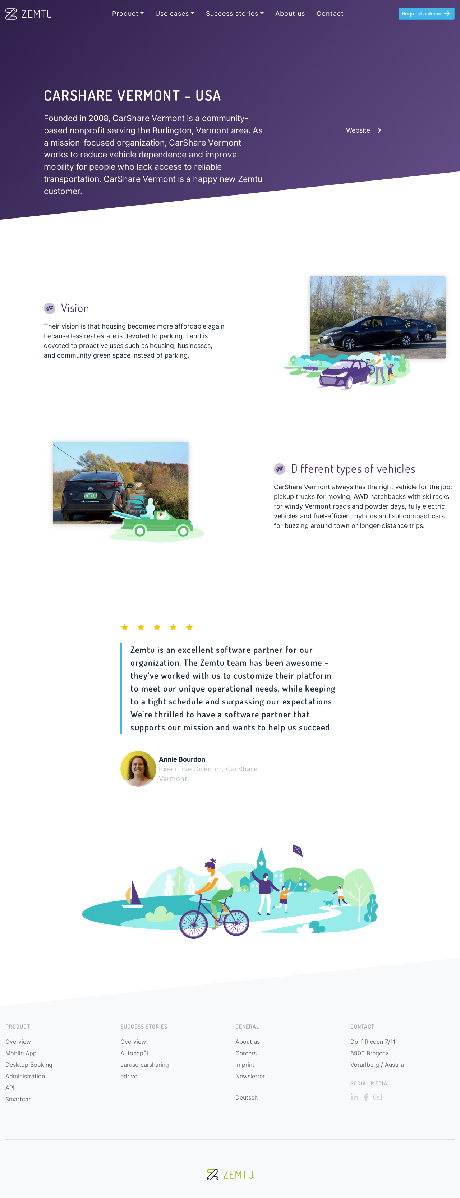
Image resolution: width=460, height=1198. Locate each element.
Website (364, 130)
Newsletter (250, 1076)
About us (290, 13)
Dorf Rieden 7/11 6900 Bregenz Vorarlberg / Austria (377, 1053)
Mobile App (21, 1053)
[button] (128, 13)
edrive (128, 1076)
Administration (25, 1076)
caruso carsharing (144, 1064)
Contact (330, 13)
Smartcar (18, 1099)
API (9, 1087)
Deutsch (246, 1097)
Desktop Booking (28, 1064)
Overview (18, 1041)
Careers (246, 1053)
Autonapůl (134, 1053)
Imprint (244, 1064)
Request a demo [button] (426, 13)
